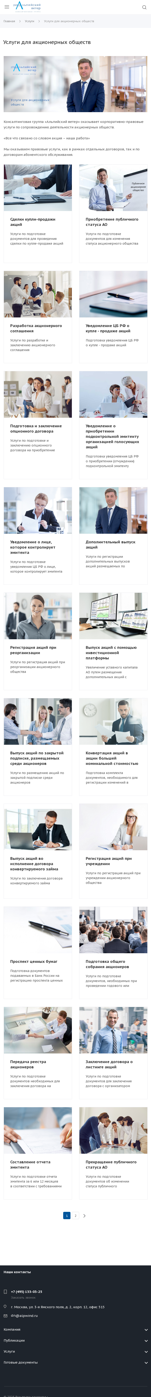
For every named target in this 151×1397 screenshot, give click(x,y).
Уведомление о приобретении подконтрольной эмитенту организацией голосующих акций (112, 436)
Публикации (14, 1340)
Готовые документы (21, 1362)
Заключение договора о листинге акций (109, 1064)
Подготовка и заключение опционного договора (36, 428)
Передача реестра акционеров (28, 1064)
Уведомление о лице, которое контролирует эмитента (32, 547)
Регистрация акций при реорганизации (33, 650)
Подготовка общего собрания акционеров (107, 964)
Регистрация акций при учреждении (109, 861)
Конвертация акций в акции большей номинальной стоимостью (112, 758)
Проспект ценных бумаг (33, 961)
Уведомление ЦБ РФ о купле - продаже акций (108, 328)
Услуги (9, 1351)
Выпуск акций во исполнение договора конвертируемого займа (34, 864)
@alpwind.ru (27, 1315)
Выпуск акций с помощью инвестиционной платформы (111, 653)
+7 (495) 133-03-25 (26, 1291)
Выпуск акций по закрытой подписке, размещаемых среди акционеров (37, 758)
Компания (12, 1329)
